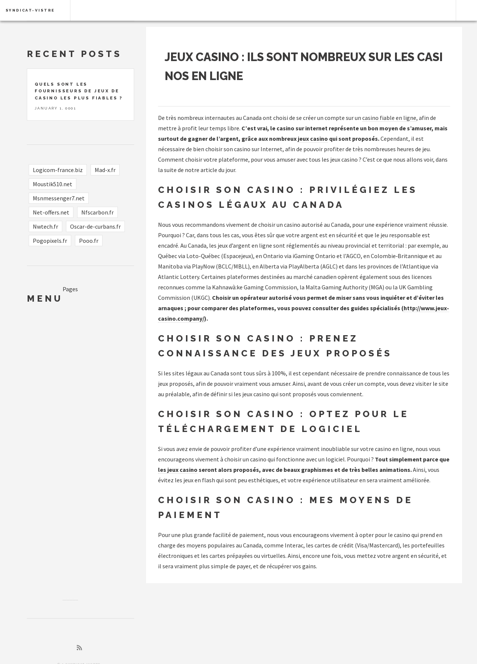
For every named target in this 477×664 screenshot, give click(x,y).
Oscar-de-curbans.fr (95, 226)
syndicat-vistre (30, 10)
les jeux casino (178, 469)
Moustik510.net (52, 184)
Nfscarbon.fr (97, 212)
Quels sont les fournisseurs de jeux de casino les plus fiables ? (79, 91)
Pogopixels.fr (50, 240)
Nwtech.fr (45, 226)
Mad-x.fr (105, 170)
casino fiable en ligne (389, 117)
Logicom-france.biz (58, 170)
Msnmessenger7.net (59, 198)
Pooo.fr (88, 240)
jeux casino (313, 138)
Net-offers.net (51, 212)
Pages (70, 289)
